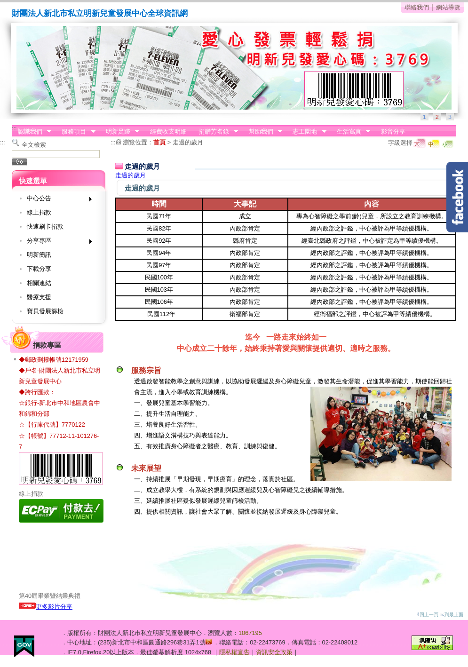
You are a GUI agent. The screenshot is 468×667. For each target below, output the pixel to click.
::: (14, 128)
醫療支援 (39, 297)
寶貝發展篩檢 (45, 311)
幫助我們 (262, 131)
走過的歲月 (188, 142)
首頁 (159, 142)
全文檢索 (34, 144)
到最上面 (451, 614)
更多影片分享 (45, 606)
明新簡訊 (39, 254)
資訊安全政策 (274, 652)
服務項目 (75, 131)
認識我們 (31, 131)
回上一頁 (427, 614)
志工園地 (306, 131)
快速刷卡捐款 (45, 226)
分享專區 (56, 242)
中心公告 (56, 200)
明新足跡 (119, 131)
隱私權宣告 (234, 652)
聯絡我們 (417, 7)
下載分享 (39, 268)
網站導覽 (448, 7)
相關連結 (39, 282)
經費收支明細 (168, 131)
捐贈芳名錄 (215, 131)
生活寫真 (350, 131)
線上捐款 (39, 212)
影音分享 (393, 131)
